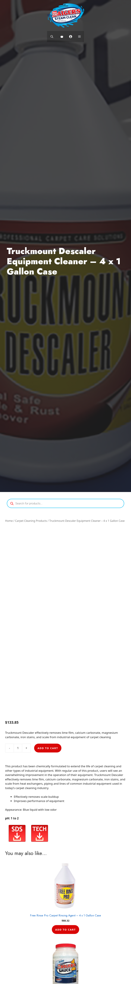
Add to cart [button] (65, 929)
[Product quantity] (18, 748)
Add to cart (48, 748)
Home (9, 521)
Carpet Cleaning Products (31, 521)
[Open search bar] (52, 36)
